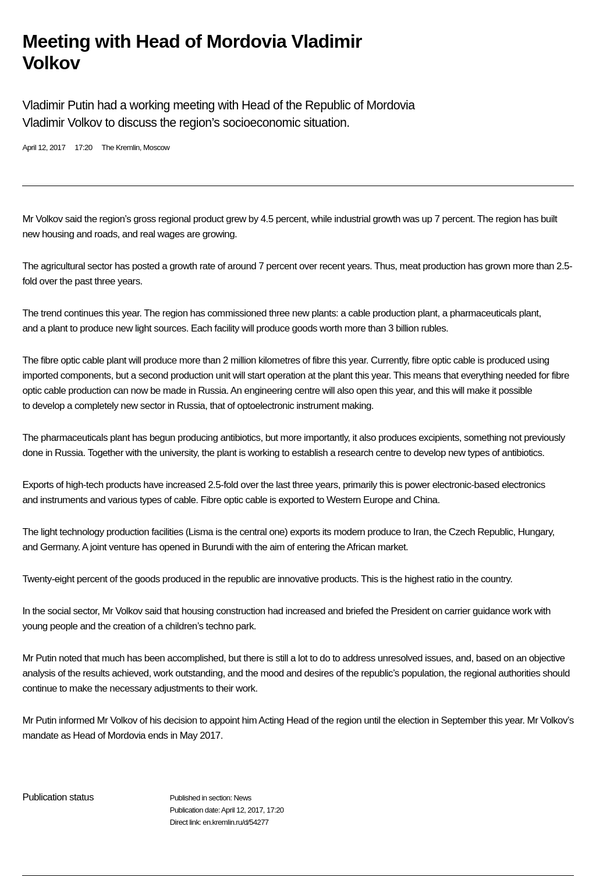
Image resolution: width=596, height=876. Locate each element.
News (242, 797)
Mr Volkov (42, 219)
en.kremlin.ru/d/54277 (235, 822)
